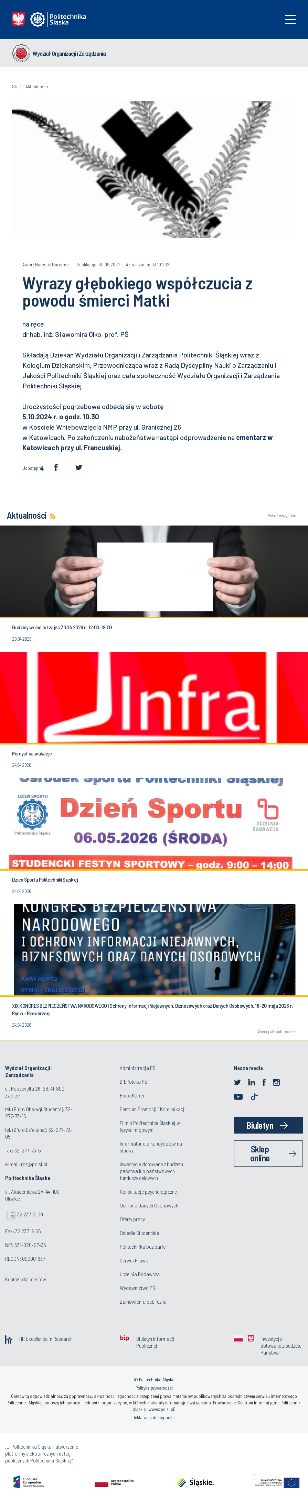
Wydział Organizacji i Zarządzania (69, 53)
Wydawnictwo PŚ (137, 1287)
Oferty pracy (132, 1219)
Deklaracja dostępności (154, 1417)
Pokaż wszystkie (282, 515)
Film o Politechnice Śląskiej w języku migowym (150, 1126)
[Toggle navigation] (290, 19)
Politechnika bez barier (143, 1246)
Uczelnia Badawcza (140, 1274)
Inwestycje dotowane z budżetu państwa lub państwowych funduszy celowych (151, 1171)
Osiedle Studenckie (139, 1232)
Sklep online (260, 1153)
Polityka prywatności (154, 1388)
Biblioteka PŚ (133, 1081)
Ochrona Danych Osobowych (149, 1205)
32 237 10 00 (30, 1214)
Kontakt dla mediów (25, 1279)
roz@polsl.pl (34, 1164)
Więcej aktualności (274, 1031)
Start (17, 86)
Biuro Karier (132, 1095)
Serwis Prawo (134, 1260)
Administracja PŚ (138, 1067)
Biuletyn (259, 1125)
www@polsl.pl (161, 1409)
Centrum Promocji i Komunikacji (153, 1109)
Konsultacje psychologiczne (148, 1191)
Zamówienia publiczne (143, 1301)
